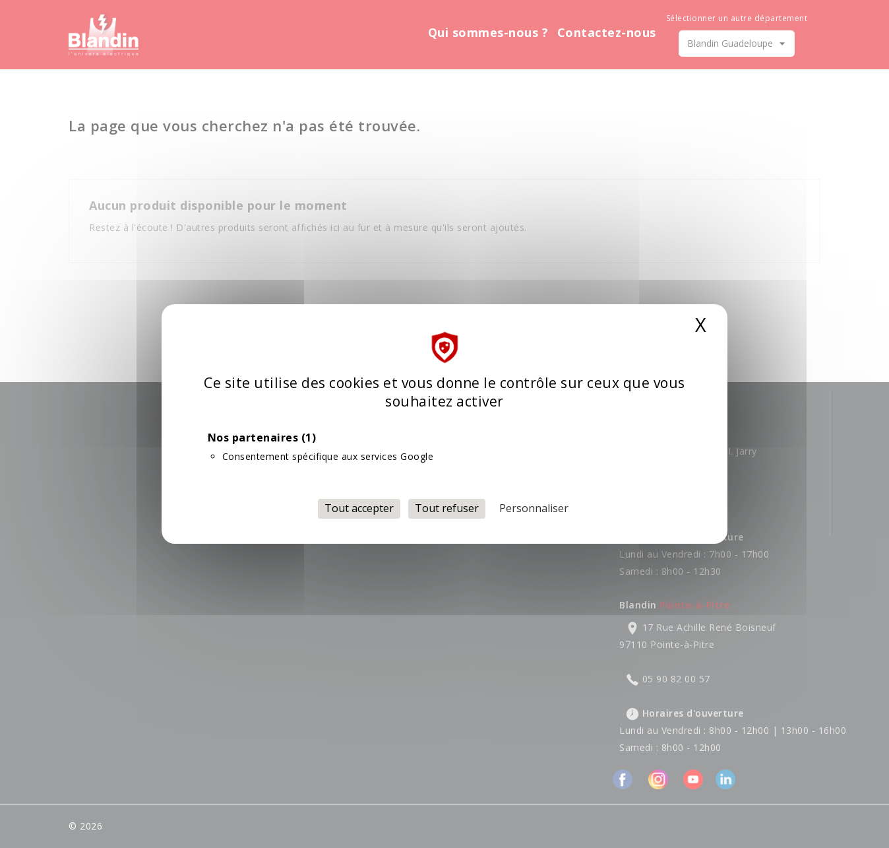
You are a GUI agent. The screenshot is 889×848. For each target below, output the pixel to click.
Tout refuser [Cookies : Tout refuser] (447, 508)
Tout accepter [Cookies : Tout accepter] (359, 508)
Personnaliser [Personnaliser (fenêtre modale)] (533, 508)
